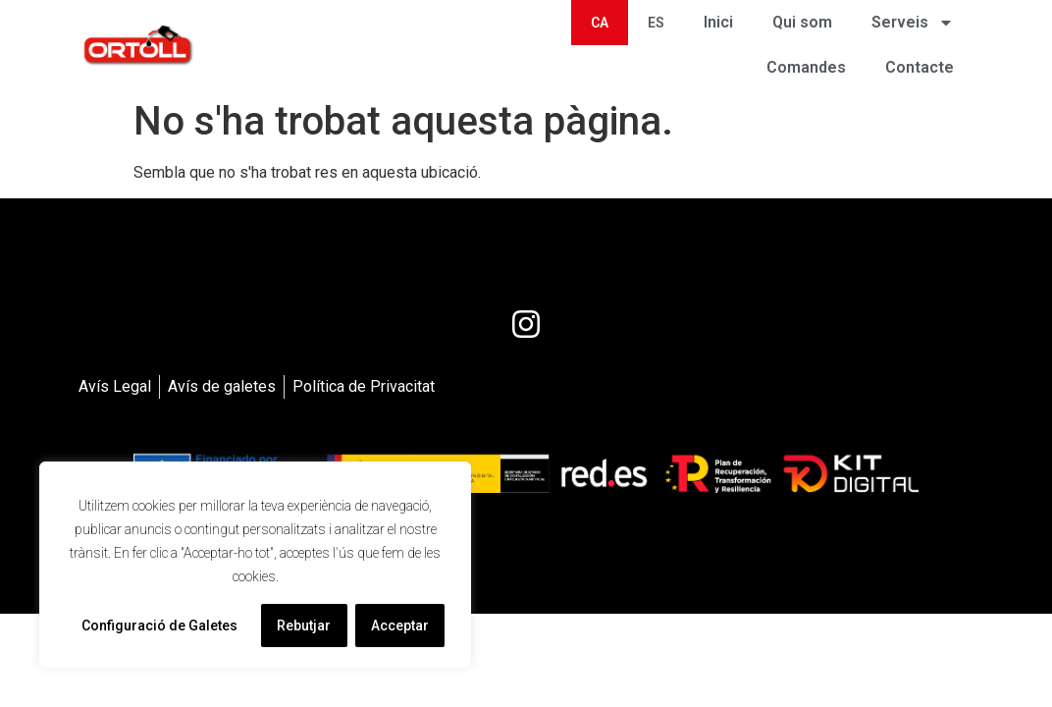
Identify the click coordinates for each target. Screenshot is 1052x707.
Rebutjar (304, 625)
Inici (718, 22)
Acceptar (400, 625)
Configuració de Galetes (159, 625)
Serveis (912, 22)
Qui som (802, 22)
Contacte (919, 67)
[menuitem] (599, 22)
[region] (255, 565)
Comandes (806, 67)
